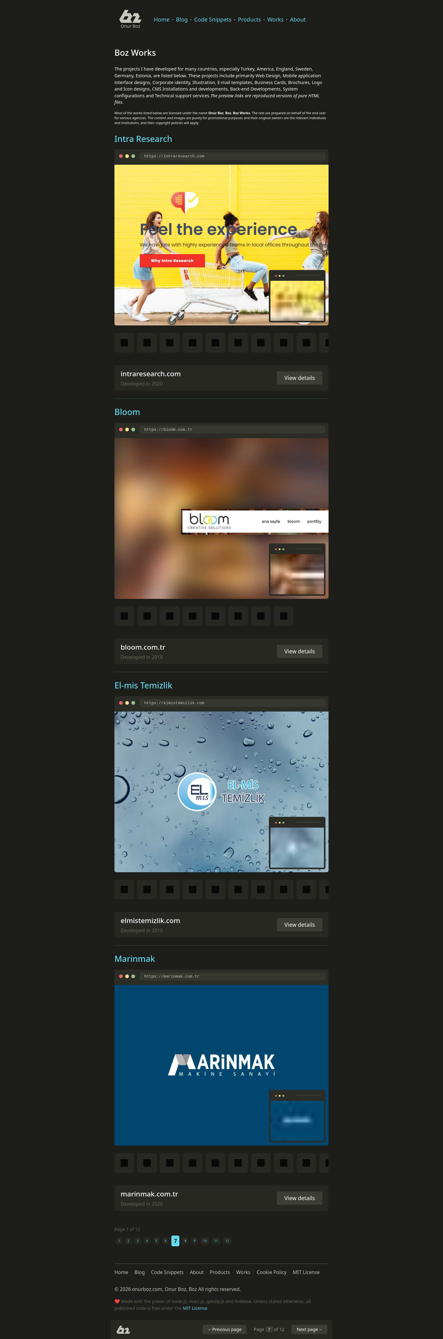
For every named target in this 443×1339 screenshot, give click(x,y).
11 (216, 1240)
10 (205, 1240)
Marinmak (134, 958)
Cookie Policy (271, 1272)
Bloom (127, 411)
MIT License (306, 1272)
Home (162, 19)
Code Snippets (212, 19)
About (298, 19)
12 (227, 1240)
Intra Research (143, 138)
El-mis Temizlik (143, 685)
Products (249, 19)
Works (275, 19)
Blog (182, 19)
